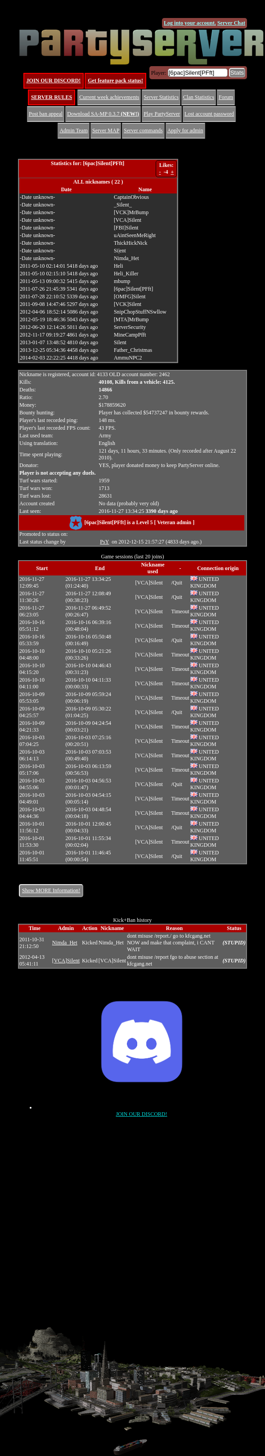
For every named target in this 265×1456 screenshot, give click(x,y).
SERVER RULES (51, 97)
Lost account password (209, 114)
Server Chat (231, 23)
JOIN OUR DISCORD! (54, 80)
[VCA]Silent (66, 960)
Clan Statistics (198, 97)
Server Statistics (161, 97)
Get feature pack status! (115, 80)
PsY (104, 542)
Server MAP (105, 130)
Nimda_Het (64, 942)
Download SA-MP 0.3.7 (103, 114)
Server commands (143, 130)
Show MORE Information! (51, 890)
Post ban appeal (46, 114)
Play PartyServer (162, 114)
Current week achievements (109, 97)
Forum (226, 97)
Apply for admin (185, 130)
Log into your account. (190, 23)
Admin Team (73, 130)
